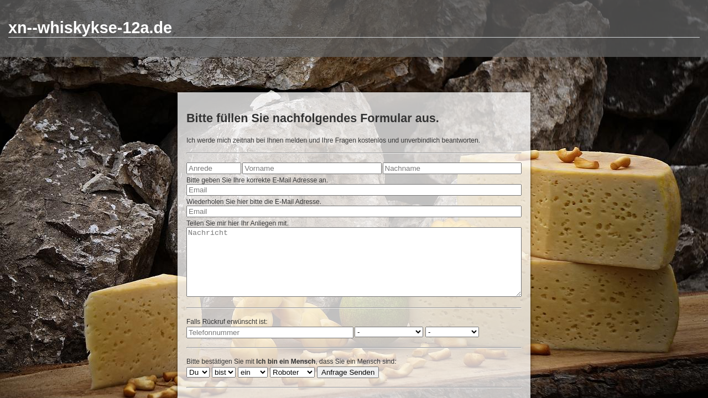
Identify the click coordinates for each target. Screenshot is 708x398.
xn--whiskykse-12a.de (90, 27)
